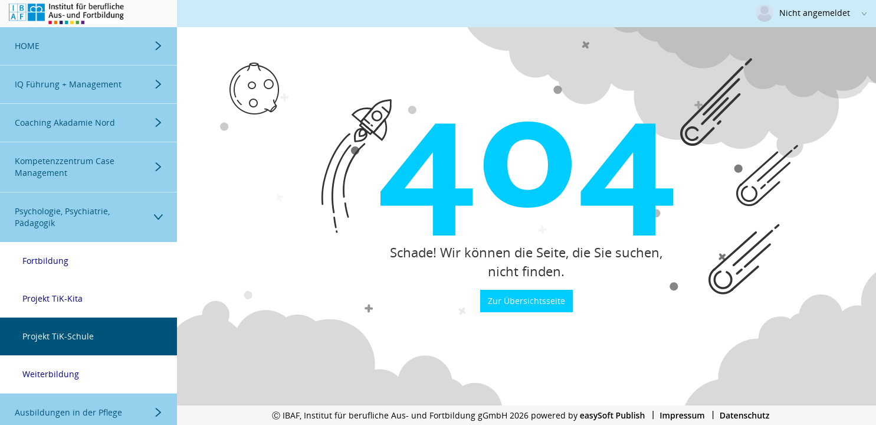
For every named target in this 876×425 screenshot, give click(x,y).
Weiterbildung (50, 374)
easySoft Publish (612, 415)
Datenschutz (745, 415)
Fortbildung (45, 260)
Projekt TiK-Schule (58, 336)
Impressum (682, 415)
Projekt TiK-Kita (52, 298)
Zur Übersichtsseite (526, 300)
